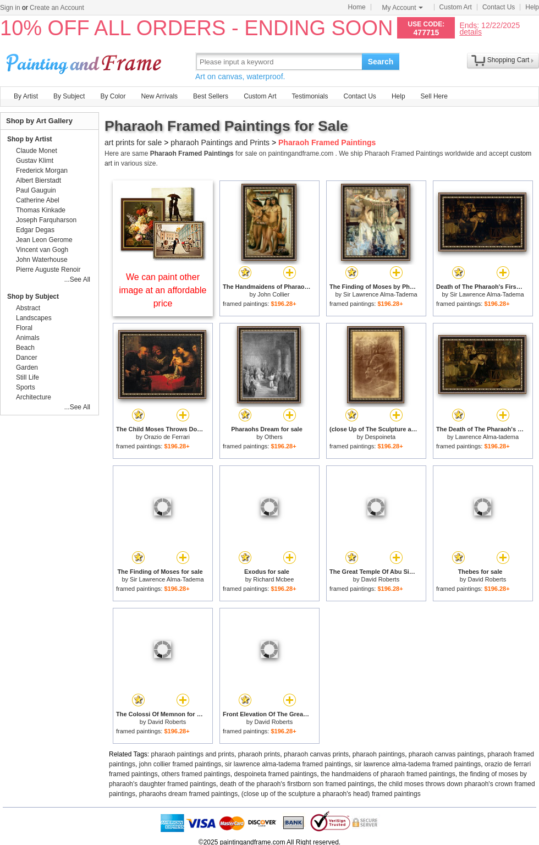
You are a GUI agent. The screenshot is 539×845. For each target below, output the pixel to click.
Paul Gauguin (36, 190)
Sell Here (434, 96)
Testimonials (310, 96)
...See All (77, 279)
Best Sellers (210, 96)
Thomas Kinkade (40, 210)
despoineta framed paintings (275, 774)
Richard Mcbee (273, 579)
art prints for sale (133, 142)
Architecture (33, 397)
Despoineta (380, 437)
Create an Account (57, 8)
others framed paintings (195, 774)
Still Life (27, 377)
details (470, 32)
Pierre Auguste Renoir (48, 269)
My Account (402, 8)
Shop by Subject (33, 296)
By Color (112, 96)
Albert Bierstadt (38, 180)
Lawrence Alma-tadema (487, 437)
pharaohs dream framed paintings (188, 794)
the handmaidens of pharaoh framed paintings (388, 774)
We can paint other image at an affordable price (163, 290)
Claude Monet (36, 151)
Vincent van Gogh (42, 250)
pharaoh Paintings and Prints (220, 142)
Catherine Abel (37, 200)
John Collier (273, 294)
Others (274, 437)
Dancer (26, 357)
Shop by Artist (29, 139)
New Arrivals (159, 96)
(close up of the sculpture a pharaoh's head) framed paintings (331, 794)
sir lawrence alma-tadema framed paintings (288, 764)
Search (381, 61)
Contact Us (498, 7)
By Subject (69, 96)
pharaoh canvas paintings (446, 754)
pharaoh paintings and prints (192, 754)
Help (532, 7)
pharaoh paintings (379, 754)
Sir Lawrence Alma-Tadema (380, 294)
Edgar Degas (35, 230)
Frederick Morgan (42, 170)
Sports (25, 387)
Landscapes (34, 318)
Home (357, 7)
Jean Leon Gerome (44, 240)
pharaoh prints (259, 754)
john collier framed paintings (180, 764)
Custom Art (455, 7)
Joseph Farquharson (46, 220)
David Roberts (380, 579)
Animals (28, 338)
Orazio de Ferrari (167, 437)
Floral (24, 328)
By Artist (26, 96)
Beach (25, 348)
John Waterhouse (42, 260)
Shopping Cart (508, 60)
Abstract (28, 308)
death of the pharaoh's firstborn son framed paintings (297, 784)
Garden (27, 367)
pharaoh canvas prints (316, 754)
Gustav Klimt (34, 160)
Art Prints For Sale (85, 61)
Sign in (10, 8)
